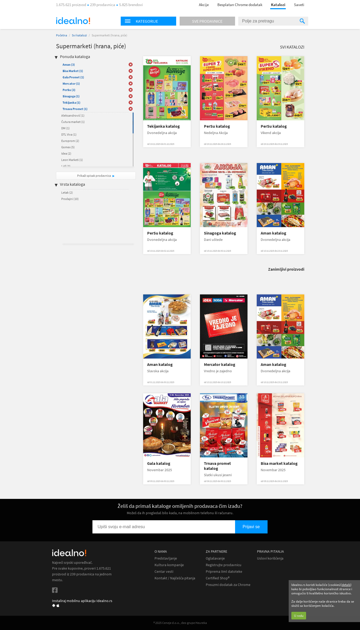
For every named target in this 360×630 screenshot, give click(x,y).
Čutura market (73, 122)
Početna (61, 35)
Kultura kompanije (169, 565)
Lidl (66, 166)
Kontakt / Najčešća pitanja (175, 578)
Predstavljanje (166, 558)
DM (65, 128)
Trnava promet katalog (217, 466)
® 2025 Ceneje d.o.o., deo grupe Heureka (180, 623)
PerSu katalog (217, 126)
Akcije (204, 4)
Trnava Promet (75, 109)
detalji (346, 585)
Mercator (71, 83)
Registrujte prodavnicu (223, 565)
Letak (67, 192)
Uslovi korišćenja (270, 558)
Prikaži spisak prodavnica (94, 176)
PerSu (69, 90)
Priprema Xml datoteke (224, 571)
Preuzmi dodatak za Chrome (228, 585)
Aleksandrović (73, 115)
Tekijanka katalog (163, 126)
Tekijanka (71, 102)
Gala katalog (158, 463)
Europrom (70, 141)
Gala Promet (73, 77)
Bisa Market (73, 71)
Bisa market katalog (279, 463)
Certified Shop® (218, 578)
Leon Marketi (72, 160)
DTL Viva (69, 134)
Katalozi (278, 4)
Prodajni (70, 199)
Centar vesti (164, 571)
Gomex (68, 147)
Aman (69, 64)
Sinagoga (71, 96)
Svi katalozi (79, 35)
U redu (298, 615)
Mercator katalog (219, 364)
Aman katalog (273, 233)
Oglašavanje (215, 558)
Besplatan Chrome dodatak (239, 4)
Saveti (299, 4)
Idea (66, 153)
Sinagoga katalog (220, 233)
